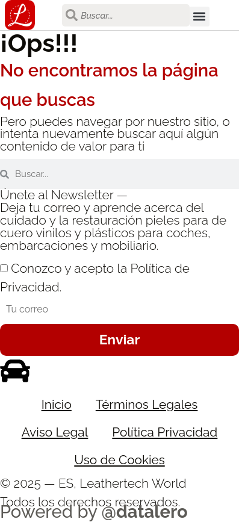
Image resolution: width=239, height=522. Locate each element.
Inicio (57, 404)
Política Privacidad (164, 432)
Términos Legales (147, 404)
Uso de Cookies (119, 459)
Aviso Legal (55, 432)
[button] (200, 16)
